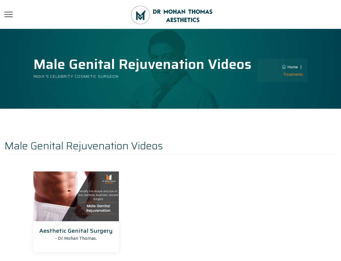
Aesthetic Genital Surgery (76, 230)
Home (290, 67)
